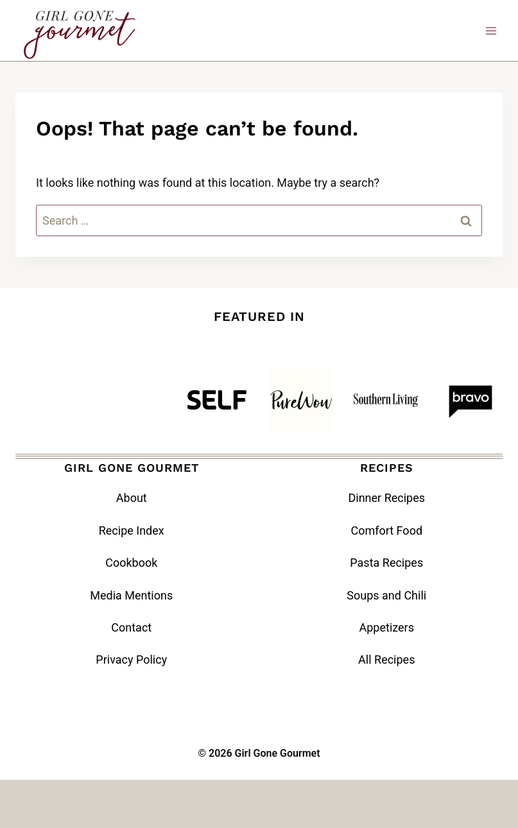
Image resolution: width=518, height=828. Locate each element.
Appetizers (387, 627)
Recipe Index (131, 530)
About (131, 498)
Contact (131, 627)
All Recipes (386, 659)
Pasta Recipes (386, 562)
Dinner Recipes (386, 498)
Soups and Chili (386, 595)
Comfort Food (386, 530)
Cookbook (131, 562)
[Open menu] (491, 30)
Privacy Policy (131, 659)
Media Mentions (131, 595)
